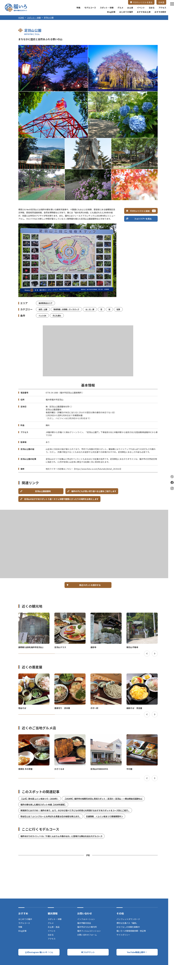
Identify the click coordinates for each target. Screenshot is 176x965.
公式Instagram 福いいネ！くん (39, 952)
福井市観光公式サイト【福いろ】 (16, 7)
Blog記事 (111, 12)
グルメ (120, 8)
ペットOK (42, 315)
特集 (78, 8)
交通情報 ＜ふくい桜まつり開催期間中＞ (104, 816)
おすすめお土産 (144, 12)
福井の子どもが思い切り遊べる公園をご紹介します (93, 491)
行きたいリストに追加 (140, 210)
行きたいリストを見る (143, 2)
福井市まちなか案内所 (87, 926)
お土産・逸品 (54, 926)
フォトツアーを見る (143, 218)
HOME (21, 17)
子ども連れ (57, 315)
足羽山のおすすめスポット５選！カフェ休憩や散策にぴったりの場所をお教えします (61, 499)
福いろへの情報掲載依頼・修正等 (131, 930)
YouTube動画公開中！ (137, 952)
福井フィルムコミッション (89, 930)
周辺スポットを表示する (90, 585)
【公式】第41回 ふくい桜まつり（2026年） (39, 798)
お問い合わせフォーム (87, 934)
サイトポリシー (123, 934)
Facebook (172, 482)
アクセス (162, 8)
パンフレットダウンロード (128, 919)
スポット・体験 (107, 8)
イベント (141, 8)
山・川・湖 (90, 309)
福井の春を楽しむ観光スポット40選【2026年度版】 (43, 804)
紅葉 (118, 309)
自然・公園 (43, 309)
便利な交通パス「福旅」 (127, 923)
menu (172, 4)
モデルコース (90, 8)
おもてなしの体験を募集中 (128, 926)
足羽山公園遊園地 (43, 491)
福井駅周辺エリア (45, 303)
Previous (147, 653)
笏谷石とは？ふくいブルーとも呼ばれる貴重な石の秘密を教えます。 (50, 816)
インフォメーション (86, 919)
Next (155, 653)
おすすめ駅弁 (160, 12)
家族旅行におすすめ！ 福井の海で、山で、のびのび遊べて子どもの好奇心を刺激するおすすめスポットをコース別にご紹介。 (75, 810)
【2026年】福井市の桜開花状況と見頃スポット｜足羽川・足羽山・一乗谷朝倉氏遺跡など (103, 798)
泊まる (152, 8)
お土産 (130, 8)
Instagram (172, 488)
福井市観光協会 (84, 923)
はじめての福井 (126, 12)
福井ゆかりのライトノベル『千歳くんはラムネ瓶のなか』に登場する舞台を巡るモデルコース (61, 836)
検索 (172, 476)
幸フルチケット (88, 952)
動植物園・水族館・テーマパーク (66, 309)
